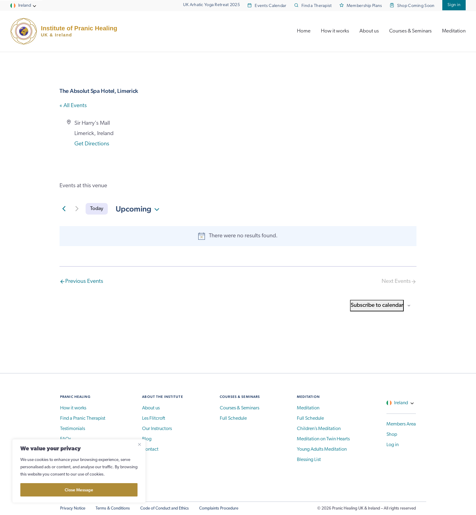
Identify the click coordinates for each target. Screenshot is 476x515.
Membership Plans (364, 6)
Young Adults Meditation (322, 449)
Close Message (79, 489)
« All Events (73, 106)
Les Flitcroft (153, 418)
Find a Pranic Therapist (82, 418)
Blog (146, 439)
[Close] (139, 444)
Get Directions (91, 144)
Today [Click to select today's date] (96, 208)
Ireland (24, 5)
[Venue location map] (326, 141)
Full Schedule (233, 418)
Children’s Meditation (319, 428)
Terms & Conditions (113, 508)
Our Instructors (157, 428)
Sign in (454, 5)
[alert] (237, 236)
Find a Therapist (316, 6)
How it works (335, 31)
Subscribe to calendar (377, 305)
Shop (391, 434)
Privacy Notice (72, 508)
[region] (79, 471)
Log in (392, 444)
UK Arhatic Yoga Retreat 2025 (211, 5)
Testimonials (72, 428)
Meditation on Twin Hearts (323, 439)
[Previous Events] (63, 208)
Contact (150, 449)
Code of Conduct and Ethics (164, 508)
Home (304, 31)
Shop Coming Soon (416, 6)
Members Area (401, 424)
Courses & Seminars (410, 31)
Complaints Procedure (218, 508)
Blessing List (309, 459)
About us (369, 31)
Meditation (454, 31)
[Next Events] (77, 208)
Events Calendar (270, 6)
